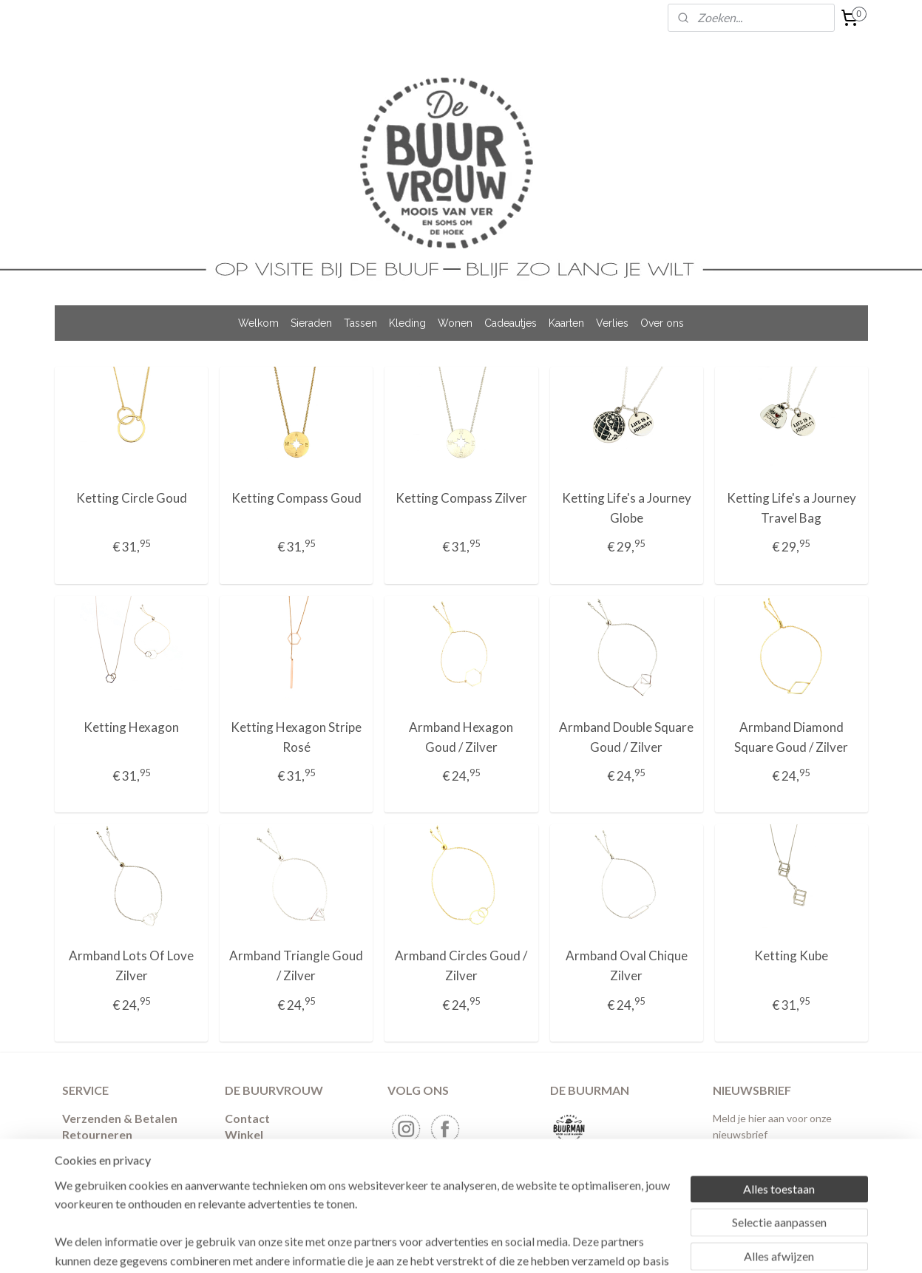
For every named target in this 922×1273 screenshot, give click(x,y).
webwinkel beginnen (512, 1246)
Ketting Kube (791, 955)
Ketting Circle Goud (130, 498)
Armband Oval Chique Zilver (626, 965)
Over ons (662, 323)
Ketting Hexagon (131, 727)
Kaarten (566, 323)
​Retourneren (97, 1134)
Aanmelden (753, 1171)
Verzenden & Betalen (119, 1118)
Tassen (360, 323)
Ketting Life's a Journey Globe (626, 508)
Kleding (407, 323)
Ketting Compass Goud (296, 498)
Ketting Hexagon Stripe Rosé (296, 737)
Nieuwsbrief (259, 1168)
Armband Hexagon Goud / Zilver (461, 737)
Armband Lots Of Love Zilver (131, 965)
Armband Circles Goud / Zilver (461, 965)
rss (461, 1246)
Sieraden (311, 323)
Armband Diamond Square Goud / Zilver (791, 737)
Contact (247, 1118)
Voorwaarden (100, 1151)
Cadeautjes (510, 323)
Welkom (258, 323)
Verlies (612, 323)
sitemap (434, 1246)
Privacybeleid (100, 1168)
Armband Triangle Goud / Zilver (296, 965)
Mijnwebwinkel (632, 1246)
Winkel (244, 1134)
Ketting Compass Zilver (460, 498)
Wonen (455, 323)
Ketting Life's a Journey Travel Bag (790, 508)
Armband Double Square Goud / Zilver (626, 737)
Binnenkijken (260, 1151)
